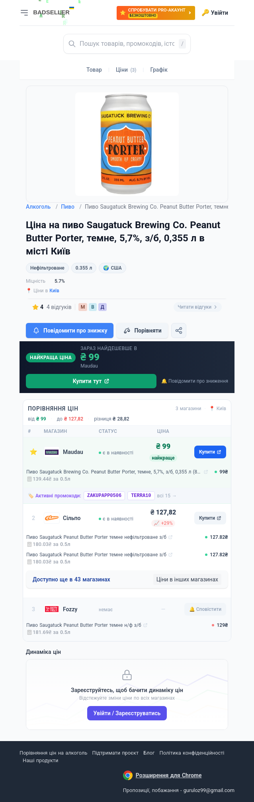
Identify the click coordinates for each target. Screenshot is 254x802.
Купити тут (91, 381)
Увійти (214, 13)
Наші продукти (40, 760)
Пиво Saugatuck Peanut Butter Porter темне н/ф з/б (83, 625)
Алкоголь (42, 206)
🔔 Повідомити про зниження (194, 381)
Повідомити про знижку (69, 330)
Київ (54, 290)
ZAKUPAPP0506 (104, 496)
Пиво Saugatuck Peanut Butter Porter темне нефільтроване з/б (96, 537)
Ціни (126, 70)
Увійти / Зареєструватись (127, 713)
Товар (94, 70)
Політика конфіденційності (192, 753)
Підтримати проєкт (115, 753)
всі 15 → (167, 496)
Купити (210, 452)
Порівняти (142, 330)
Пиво (71, 206)
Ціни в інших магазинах (187, 579)
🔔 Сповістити (205, 609)
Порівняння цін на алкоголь (53, 753)
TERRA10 (141, 496)
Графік (159, 70)
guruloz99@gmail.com (209, 790)
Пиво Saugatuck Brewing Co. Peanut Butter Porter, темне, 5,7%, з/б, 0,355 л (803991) (114, 472)
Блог (148, 753)
